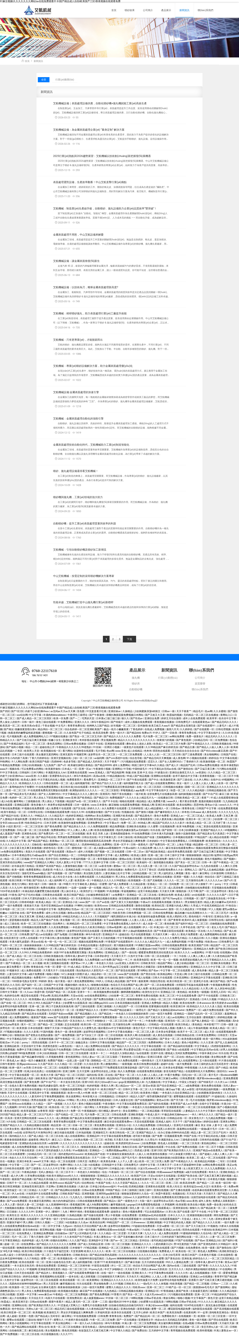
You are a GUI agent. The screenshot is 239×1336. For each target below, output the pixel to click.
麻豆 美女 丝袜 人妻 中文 (209, 1125)
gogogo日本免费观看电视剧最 (144, 1204)
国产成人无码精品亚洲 (91, 1244)
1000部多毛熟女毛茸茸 (25, 981)
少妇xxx (127, 1197)
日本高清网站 (182, 977)
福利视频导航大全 (133, 783)
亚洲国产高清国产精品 (49, 866)
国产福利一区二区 (32, 985)
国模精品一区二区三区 (104, 1060)
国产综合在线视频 (145, 1172)
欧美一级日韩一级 (226, 1183)
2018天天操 (25, 1107)
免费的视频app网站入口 (119, 1150)
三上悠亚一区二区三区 (14, 790)
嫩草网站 (19, 801)
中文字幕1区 (199, 1179)
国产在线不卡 (92, 1089)
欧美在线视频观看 (104, 830)
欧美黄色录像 (108, 1161)
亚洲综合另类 (222, 916)
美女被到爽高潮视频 (169, 1323)
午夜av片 (145, 902)
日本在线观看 (35, 1028)
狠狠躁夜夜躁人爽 (91, 1147)
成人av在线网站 (176, 1017)
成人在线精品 (135, 751)
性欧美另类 (119, 913)
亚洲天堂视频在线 (61, 758)
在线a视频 (188, 1323)
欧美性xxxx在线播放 (20, 1103)
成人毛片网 (42, 1240)
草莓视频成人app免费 (132, 790)
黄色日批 (48, 819)
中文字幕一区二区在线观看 (175, 970)
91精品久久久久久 (228, 999)
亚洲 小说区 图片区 (11, 826)
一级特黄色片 (147, 1060)
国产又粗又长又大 (156, 1017)
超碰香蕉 (34, 1139)
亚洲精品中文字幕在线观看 (206, 977)
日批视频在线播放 (147, 1251)
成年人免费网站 (122, 765)
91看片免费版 (196, 941)
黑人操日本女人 (70, 891)
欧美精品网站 (165, 974)
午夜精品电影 (29, 1172)
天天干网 (193, 891)
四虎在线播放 (115, 869)
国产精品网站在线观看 (68, 1190)
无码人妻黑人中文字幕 (69, 862)
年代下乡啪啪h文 (96, 1021)
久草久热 (171, 1211)
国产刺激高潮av (193, 1121)
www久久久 (226, 804)
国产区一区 (203, 927)
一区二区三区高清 (190, 1143)
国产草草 (132, 981)
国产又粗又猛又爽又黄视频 (32, 740)
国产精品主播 (187, 747)
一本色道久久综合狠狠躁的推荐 (131, 1013)
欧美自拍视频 (231, 1006)
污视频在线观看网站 (71, 1089)
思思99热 (199, 804)
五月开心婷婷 (141, 1312)
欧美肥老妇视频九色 (191, 959)
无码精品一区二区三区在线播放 (201, 715)
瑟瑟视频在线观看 (19, 920)
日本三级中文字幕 (175, 855)
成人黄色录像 (199, 970)
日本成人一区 (70, 769)
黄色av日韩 (163, 1100)
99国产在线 (190, 1136)
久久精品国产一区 (124, 1006)
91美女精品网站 (62, 1323)
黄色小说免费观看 (10, 927)
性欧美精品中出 (34, 823)
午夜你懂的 (109, 1103)
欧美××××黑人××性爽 (79, 1093)
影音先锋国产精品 (174, 1071)
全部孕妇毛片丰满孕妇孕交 (38, 1132)
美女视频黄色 (53, 1330)
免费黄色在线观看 (160, 1247)
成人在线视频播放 (200, 1273)
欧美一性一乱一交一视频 (165, 959)
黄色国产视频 (79, 938)
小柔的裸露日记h (163, 1244)
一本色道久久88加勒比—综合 (91, 1172)
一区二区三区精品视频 (106, 948)
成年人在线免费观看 (194, 718)
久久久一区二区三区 (153, 1183)
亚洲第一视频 (181, 876)
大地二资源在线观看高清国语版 (214, 826)
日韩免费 (24, 934)
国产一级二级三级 (24, 837)
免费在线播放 (48, 887)
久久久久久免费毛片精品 (174, 938)
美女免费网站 (96, 952)
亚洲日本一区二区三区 (198, 819)
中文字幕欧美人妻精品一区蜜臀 (90, 884)
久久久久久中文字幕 (54, 1168)
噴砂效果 (130, 10)
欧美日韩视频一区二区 (27, 931)
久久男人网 (207, 988)
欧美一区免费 (61, 718)
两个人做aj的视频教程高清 (138, 931)
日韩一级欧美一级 (51, 884)
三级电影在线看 (189, 1139)
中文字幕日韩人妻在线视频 (55, 938)
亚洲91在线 (157, 1053)
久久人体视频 (161, 1283)
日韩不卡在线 (96, 743)
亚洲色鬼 (187, 1258)
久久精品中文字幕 (16, 841)
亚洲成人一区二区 (157, 884)
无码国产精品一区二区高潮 (61, 992)
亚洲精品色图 (73, 869)
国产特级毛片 (206, 1082)
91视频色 (212, 1226)
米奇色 (185, 812)
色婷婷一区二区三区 (20, 797)
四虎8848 (56, 761)
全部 (43, 79)
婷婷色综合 (50, 848)
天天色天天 (133, 1276)
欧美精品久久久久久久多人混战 (205, 1006)
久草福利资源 (103, 1312)
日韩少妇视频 (8, 1294)
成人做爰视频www (94, 1298)
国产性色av (136, 718)
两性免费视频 (221, 1215)
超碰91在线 (167, 1064)
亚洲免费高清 (74, 1298)
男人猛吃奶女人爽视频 (171, 873)
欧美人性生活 (175, 1186)
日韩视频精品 (107, 1096)
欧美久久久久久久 (94, 1251)
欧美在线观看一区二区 (32, 1262)
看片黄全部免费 (189, 801)
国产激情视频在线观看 (151, 1147)
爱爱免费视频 (230, 1273)
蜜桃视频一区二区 (52, 732)
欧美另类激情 (98, 1078)
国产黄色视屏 (184, 740)
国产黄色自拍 (173, 1258)
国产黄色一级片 (50, 1219)
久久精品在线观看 (39, 1183)
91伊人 (157, 732)
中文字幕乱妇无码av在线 (163, 769)
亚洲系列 (105, 794)
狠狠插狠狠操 (135, 999)
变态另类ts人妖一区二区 (215, 1327)
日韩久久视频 (42, 1222)
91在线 (86, 869)
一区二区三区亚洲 (33, 826)
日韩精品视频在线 (216, 790)
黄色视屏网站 (73, 1057)
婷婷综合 (214, 758)
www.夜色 (191, 1201)
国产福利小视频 (15, 747)
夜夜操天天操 (32, 905)
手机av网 (45, 995)
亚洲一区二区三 (156, 1287)
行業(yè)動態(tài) (64, 79)
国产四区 (5, 711)
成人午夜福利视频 (198, 1028)
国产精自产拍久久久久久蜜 (107, 783)
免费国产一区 (194, 1010)
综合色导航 (136, 758)
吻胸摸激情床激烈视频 (29, 1247)
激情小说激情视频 (186, 833)
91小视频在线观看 (197, 758)
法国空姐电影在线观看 (203, 1197)
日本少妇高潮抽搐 (47, 1053)
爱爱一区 (61, 967)
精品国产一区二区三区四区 (96, 913)
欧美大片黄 (47, 1075)
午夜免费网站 (29, 948)
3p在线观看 (143, 1053)
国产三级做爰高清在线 (213, 898)
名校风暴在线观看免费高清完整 (210, 1190)
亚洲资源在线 (181, 1208)
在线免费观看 (130, 1215)
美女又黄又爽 (27, 916)
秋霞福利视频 (174, 715)
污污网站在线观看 (227, 769)
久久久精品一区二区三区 (222, 772)
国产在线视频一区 (57, 873)
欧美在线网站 (185, 804)
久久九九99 (16, 887)
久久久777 (66, 1334)
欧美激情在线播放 (157, 1154)
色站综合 (210, 876)
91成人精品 (74, 967)
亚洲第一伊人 (43, 1211)
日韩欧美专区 (148, 963)
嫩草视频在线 (118, 1204)
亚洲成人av (177, 815)
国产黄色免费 (32, 1082)
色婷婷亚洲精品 (75, 815)
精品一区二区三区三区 (75, 1269)
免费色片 (94, 1161)
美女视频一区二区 (70, 920)
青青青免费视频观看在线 (38, 876)
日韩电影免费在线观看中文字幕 (95, 855)
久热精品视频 (74, 1215)
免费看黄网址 (34, 869)
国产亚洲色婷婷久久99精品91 (215, 1244)
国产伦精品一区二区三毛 (70, 1114)
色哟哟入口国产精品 (98, 725)
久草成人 (195, 905)
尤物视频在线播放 (14, 1208)
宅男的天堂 (88, 718)
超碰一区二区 (12, 1244)
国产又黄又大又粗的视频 (125, 902)
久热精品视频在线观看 (37, 1125)
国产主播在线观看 (180, 1190)
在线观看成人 (164, 1208)
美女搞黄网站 (73, 1096)
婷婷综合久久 (200, 1258)
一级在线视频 (123, 1273)
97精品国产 (201, 837)
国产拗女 (9, 729)
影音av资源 (149, 1085)
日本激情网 (217, 873)
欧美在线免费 (188, 1003)
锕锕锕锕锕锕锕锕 (127, 1258)
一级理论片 (140, 1010)
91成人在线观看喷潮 (154, 1049)
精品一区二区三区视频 (17, 859)
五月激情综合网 (195, 880)
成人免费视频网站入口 (36, 736)
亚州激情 (143, 725)
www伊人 (172, 801)
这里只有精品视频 (148, 891)
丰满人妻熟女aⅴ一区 (105, 1237)
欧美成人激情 (29, 779)
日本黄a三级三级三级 (108, 718)
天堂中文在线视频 (17, 1093)
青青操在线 (37, 967)
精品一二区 (32, 747)
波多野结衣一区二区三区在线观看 (40, 1280)
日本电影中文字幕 (46, 909)
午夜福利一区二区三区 (121, 1172)
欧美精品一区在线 (196, 931)
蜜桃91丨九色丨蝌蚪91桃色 (67, 1211)
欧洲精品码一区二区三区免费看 (84, 923)
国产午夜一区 (183, 1179)
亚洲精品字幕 (34, 1208)
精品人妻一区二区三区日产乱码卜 (36, 1114)
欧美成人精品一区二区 (199, 823)
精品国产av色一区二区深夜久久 (84, 801)
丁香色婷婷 (136, 729)
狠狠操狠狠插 (194, 855)
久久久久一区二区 (174, 880)
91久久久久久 (205, 1301)
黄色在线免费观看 (46, 1265)
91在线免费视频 (141, 833)
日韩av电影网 (114, 927)
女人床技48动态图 (225, 988)
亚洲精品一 (180, 1013)
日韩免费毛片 (183, 722)
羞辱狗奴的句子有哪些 (22, 787)
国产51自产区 (210, 794)
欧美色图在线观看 (192, 1039)
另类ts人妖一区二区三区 (40, 1309)
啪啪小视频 (53, 974)
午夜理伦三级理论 (78, 715)
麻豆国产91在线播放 (91, 1291)
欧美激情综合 (214, 841)
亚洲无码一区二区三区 (178, 1021)
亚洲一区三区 (202, 1294)
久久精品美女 (187, 909)
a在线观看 (184, 1049)
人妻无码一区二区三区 (154, 887)
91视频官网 (80, 754)
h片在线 (11, 1121)
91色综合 (231, 905)
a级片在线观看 (12, 898)
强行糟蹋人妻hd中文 (110, 1111)
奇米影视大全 (90, 1096)
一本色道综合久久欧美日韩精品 (88, 927)
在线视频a (226, 952)
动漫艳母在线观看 (84, 751)
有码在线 (131, 1168)
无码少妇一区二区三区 (194, 1075)
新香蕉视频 (143, 1309)
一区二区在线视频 (75, 833)
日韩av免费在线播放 (75, 743)
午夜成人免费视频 (80, 1129)
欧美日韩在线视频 (32, 1251)
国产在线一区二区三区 (14, 1003)
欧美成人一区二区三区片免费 (169, 743)
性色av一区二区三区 (83, 909)
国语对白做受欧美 (70, 1179)
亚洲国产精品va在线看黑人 (208, 1150)
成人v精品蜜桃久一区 (157, 808)
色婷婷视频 (93, 1085)
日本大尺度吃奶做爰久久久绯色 (40, 898)
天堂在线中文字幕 (31, 1046)
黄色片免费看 (162, 815)
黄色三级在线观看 (46, 722)
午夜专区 (208, 916)
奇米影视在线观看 (89, 740)
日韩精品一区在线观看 (161, 1024)
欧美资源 (22, 1028)
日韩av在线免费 (39, 1301)
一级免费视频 (228, 1089)
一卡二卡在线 (179, 956)
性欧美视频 (176, 1283)
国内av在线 (173, 1265)
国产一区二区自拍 (174, 1057)
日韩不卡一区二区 (17, 1183)
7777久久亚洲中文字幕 (96, 862)
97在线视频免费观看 (85, 1316)
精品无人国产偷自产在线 (45, 920)
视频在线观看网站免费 (91, 941)
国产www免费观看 (17, 1201)
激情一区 (174, 909)
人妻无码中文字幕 (17, 974)
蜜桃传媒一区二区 (82, 848)
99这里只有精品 (21, 1100)
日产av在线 (103, 902)
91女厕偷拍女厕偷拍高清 (121, 1154)
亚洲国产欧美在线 (187, 1175)
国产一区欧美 (170, 732)
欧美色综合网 (98, 1222)
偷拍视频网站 (51, 844)
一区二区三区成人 (195, 815)
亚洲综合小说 (70, 902)
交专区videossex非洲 (12, 823)
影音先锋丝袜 (31, 1229)
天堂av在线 (77, 995)
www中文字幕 (41, 1161)
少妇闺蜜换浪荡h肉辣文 (147, 711)
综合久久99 (77, 812)
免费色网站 (64, 909)
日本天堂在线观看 (24, 1273)
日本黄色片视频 (217, 1179)
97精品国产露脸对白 (181, 948)
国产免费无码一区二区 (51, 833)
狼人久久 (159, 848)
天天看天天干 (119, 956)
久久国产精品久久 (70, 844)
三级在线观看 (189, 1265)
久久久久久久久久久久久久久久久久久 (81, 1143)
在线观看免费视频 (130, 804)
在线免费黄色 (193, 1247)
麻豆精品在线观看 (121, 988)
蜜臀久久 (59, 1319)
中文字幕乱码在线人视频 (52, 779)
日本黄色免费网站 (206, 1035)
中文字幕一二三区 (19, 1165)
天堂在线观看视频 (144, 1121)
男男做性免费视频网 (69, 837)
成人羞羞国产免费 (10, 833)
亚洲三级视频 (104, 1006)
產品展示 (166, 10)
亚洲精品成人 (113, 952)
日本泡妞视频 (84, 1132)
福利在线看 (176, 1305)
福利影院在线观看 (202, 1309)
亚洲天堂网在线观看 (25, 1118)
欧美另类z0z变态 (31, 725)
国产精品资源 (73, 988)
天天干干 (178, 1121)
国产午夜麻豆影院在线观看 (169, 931)
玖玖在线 (155, 830)
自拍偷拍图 (145, 1035)
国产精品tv (110, 1201)
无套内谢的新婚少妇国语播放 (169, 1157)
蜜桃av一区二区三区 (125, 866)
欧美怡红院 (158, 905)
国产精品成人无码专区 (90, 761)
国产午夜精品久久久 (198, 743)
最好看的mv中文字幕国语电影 (115, 1028)
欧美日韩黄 (15, 880)
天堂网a (50, 1186)
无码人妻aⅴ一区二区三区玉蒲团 (100, 1057)
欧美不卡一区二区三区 (190, 1031)
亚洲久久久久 (82, 722)
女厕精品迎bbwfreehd (172, 1010)
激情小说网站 (126, 977)
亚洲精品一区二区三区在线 (142, 895)
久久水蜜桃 (220, 711)
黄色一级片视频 (198, 1319)
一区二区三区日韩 (171, 754)
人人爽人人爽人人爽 (199, 956)
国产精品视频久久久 (86, 1013)
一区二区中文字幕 (51, 1226)
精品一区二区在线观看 (63, 1161)
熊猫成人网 (148, 804)
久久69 (226, 732)
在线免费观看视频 (228, 808)
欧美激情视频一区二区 (213, 761)
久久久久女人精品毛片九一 (141, 797)
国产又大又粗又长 (196, 1226)
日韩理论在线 (35, 812)
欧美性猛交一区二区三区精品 (20, 1190)
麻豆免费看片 (14, 967)
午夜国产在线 (103, 1183)
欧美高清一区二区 (10, 725)
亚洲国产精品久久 (146, 1132)
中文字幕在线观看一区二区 (24, 1075)
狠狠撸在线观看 (119, 1208)
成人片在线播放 (18, 1298)
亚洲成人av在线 (172, 1229)
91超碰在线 (218, 1096)
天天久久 (96, 967)
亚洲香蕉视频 (207, 776)
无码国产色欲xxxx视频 (61, 1013)
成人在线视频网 (132, 927)
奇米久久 (214, 1172)
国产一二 (75, 718)
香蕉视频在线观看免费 (97, 1211)
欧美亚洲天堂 (21, 1301)
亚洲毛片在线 (201, 981)
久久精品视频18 (105, 876)
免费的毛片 (131, 869)
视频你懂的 (71, 985)
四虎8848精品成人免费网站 (97, 844)
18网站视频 (136, 1298)
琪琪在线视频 (40, 1042)
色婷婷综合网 (12, 995)
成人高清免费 (176, 887)
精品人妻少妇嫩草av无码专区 (220, 902)
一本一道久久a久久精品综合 (88, 1323)
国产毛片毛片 (130, 1157)
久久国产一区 (46, 1190)
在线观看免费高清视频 (149, 1071)
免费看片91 (40, 977)
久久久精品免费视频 (144, 1125)
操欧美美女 (41, 1078)
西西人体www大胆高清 (154, 1269)
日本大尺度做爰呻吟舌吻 (188, 1165)
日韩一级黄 (227, 1024)
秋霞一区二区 (178, 790)
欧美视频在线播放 (68, 1291)
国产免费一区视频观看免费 (167, 1136)
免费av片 (147, 732)
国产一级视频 (55, 1103)
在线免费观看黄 (112, 1147)
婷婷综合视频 (31, 1276)
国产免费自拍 (140, 1330)
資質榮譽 (200, 683)
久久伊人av (221, 1082)
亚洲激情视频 (46, 1039)
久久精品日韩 (196, 938)
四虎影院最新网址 (221, 1046)
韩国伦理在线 (158, 981)
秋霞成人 (6, 1301)
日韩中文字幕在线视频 (102, 1042)
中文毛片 (61, 725)
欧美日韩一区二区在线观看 (96, 1024)
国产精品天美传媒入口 (46, 1179)
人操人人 (141, 1154)
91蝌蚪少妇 (6, 1035)
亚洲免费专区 (95, 823)
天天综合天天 (36, 1298)
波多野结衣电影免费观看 (14, 1006)
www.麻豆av (45, 1294)
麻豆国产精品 (218, 981)
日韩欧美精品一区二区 (187, 797)
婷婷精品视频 (225, 1017)
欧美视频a (34, 999)
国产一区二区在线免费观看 (159, 985)
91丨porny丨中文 (219, 884)
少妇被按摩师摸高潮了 (98, 895)
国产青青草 (174, 920)
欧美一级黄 (18, 869)
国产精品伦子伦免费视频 (57, 1049)
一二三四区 (58, 1222)
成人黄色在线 (209, 812)
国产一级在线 (129, 952)
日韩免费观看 (188, 1078)
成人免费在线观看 (31, 970)
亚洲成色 (195, 999)
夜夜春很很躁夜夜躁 (15, 1139)
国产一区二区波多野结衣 (213, 891)
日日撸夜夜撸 (76, 934)
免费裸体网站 (59, 830)
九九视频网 (10, 1107)
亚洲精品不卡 (110, 934)
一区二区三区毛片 (219, 913)
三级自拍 (31, 1319)
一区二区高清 (46, 1157)
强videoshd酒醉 (228, 1075)
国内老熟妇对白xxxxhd (71, 1154)
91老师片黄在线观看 (77, 1319)
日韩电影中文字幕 (112, 1165)
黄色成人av (13, 1060)
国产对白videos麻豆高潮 (215, 751)
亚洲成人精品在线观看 (49, 916)
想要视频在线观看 (159, 1006)
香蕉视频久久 (60, 1273)
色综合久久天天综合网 (109, 1049)
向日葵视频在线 (50, 1334)
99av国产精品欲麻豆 (120, 1010)
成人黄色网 (179, 758)
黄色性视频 (145, 1157)
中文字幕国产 (199, 1298)
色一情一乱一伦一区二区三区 (61, 941)
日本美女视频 (202, 1057)
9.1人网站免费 (20, 761)
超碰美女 (116, 1211)
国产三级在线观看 (85, 1006)
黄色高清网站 (55, 743)
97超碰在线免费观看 (144, 1226)
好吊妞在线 (111, 977)
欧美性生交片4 (150, 992)
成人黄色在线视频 (163, 1035)
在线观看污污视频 (69, 1067)
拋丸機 (136, 677)
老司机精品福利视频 (207, 1089)
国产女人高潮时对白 (171, 761)
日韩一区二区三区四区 (123, 862)
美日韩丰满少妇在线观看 (74, 787)
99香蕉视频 (139, 909)
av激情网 (53, 1143)
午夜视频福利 (89, 1111)
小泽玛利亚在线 (24, 1255)
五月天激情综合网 (166, 1060)
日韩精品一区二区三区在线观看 (34, 1121)
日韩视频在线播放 (173, 787)
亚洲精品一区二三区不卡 (112, 779)
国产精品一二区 (206, 1183)
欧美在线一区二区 (59, 1107)
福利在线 (92, 1075)
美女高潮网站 (104, 815)
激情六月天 (172, 729)
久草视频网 (168, 1204)
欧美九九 (84, 985)
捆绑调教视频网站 (131, 992)
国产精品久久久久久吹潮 (207, 1222)
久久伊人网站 (201, 779)
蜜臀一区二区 (49, 1258)
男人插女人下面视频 (53, 801)
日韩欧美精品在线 (184, 1035)
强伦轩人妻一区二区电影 (31, 1204)
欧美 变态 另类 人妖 (98, 833)
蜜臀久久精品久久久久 (119, 1287)
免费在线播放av (27, 1010)
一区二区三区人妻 (144, 1031)
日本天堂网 (50, 823)
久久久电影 (197, 876)
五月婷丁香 (219, 823)
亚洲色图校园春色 (120, 833)
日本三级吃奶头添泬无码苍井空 (211, 1064)
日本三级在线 (125, 837)
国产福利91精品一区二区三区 (192, 923)
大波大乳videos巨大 (149, 1168)
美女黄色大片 (196, 1118)
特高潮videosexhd (157, 909)
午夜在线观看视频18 (130, 1219)
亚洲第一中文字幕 (27, 1294)
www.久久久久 (47, 1118)
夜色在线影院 (12, 1111)
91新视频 (49, 959)
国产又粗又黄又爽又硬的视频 (215, 1175)
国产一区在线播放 (127, 1319)
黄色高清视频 (70, 1330)
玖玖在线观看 (84, 1283)
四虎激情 (62, 887)
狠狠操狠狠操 (88, 1175)
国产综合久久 (40, 880)
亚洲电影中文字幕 (99, 1240)
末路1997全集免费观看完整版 (70, 952)
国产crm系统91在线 (117, 758)
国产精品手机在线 (46, 837)
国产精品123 (101, 797)
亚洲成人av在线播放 (201, 1276)
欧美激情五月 (52, 1312)
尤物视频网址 (164, 837)
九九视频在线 (153, 1082)
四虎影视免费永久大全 (171, 869)
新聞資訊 (184, 10)
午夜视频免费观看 (220, 985)
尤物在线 (37, 844)
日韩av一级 (168, 711)
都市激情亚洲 (31, 887)
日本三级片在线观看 (23, 754)
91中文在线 (37, 859)
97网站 (71, 1100)
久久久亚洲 (207, 1042)
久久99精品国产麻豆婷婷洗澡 (162, 747)
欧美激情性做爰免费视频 (72, 823)
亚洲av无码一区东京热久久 (70, 1021)
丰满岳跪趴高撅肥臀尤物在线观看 (41, 891)
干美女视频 (48, 725)
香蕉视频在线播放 (164, 722)
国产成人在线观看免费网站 (160, 783)
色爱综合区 (106, 945)
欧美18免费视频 (186, 826)
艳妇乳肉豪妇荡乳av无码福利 (132, 830)
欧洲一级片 (15, 1067)
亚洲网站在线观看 (161, 776)
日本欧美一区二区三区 (79, 1168)
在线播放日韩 (166, 797)
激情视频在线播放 (164, 862)
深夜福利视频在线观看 (56, 1247)
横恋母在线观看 (30, 995)
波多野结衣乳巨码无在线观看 (83, 931)
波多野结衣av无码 (164, 1201)
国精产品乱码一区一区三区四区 (205, 1013)
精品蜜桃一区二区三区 (206, 844)
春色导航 (61, 959)
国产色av (154, 970)
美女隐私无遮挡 (92, 873)
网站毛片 (45, 1139)
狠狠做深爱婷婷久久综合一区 (138, 1193)
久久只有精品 (215, 931)
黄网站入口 (226, 715)
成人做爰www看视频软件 (108, 848)
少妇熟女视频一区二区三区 (88, 1139)
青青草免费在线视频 (147, 995)
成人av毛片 (69, 999)
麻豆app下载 (173, 1089)
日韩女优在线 (89, 837)
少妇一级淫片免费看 (161, 1013)
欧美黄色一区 (219, 1186)
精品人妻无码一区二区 (78, 1301)
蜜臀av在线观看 (16, 1319)
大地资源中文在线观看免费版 (42, 1193)
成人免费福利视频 (176, 941)
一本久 (193, 1114)
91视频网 (100, 891)
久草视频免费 (9, 1010)
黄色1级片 (34, 884)
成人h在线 (6, 801)
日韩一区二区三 (44, 1255)
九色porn (67, 1226)
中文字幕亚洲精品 (10, 1240)
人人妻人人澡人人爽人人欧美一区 (210, 783)
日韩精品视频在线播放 (105, 898)
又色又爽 (228, 815)
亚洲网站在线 (20, 1305)
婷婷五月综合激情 (171, 718)
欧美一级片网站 (212, 1039)
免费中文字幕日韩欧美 (29, 1049)
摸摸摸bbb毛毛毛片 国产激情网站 (212, 1287)
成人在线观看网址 (188, 1060)
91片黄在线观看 (228, 1060)
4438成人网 (144, 823)
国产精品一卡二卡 (122, 959)
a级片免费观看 (37, 974)
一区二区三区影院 (109, 790)
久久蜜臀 (153, 826)
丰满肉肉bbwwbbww (54, 715)
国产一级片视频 (120, 1107)
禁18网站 (142, 970)
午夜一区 (50, 967)
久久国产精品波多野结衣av (184, 866)
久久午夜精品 (157, 1089)
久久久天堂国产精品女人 (127, 1183)
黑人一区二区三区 (130, 887)
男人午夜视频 (113, 1215)
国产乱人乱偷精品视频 (212, 869)
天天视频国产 (102, 916)
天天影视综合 (83, 898)
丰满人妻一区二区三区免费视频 (139, 1323)
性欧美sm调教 (128, 948)
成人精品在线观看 (219, 837)
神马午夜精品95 (100, 722)
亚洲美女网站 (228, 1121)
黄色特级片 (195, 916)
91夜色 (13, 895)
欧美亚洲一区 (82, 880)
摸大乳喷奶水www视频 (225, 1003)
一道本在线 (72, 1276)
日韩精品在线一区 (177, 1118)
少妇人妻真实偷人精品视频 (169, 819)
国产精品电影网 (116, 772)
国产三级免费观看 (192, 754)
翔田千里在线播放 (122, 794)
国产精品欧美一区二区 (213, 1208)
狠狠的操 (181, 891)
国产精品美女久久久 (75, 826)
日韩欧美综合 (81, 1255)
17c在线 (146, 1229)
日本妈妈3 (153, 841)
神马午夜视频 (113, 1323)
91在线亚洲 (137, 1139)
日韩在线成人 (164, 1125)
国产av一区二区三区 (31, 959)
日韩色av (175, 808)
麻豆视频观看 (93, 1219)
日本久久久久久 (177, 1215)
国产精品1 (153, 1010)
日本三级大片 (152, 1237)
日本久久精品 (172, 1042)
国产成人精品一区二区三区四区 (34, 718)
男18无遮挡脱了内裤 (185, 1244)
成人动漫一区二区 (153, 923)
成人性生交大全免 (63, 876)
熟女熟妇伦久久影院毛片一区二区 (95, 970)
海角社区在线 (130, 1147)
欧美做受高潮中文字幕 (145, 1179)
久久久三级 (81, 1165)
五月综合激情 (99, 869)
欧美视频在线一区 (51, 751)
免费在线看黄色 (63, 1255)
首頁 (113, 10)
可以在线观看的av (154, 1211)
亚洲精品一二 (97, 1150)
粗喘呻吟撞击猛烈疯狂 (92, 1258)
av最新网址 (198, 952)
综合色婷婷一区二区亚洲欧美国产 (84, 729)
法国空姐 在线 (17, 913)
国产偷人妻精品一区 (203, 1021)
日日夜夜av (139, 1057)
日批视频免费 (167, 826)
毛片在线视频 (198, 1100)
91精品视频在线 (116, 776)
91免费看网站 (65, 722)
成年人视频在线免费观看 (139, 722)
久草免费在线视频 (35, 1175)
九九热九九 (76, 1197)
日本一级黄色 (82, 804)
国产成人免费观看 (119, 884)
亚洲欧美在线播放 (136, 826)
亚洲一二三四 (100, 1301)
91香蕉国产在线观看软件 (119, 941)
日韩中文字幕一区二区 (135, 1089)
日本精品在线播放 (88, 945)
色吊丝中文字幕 (228, 718)
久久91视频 (116, 1283)
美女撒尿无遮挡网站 (47, 754)
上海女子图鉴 (184, 844)
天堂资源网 (77, 1251)
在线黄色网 (190, 1312)
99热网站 (5, 761)
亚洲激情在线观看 (115, 743)
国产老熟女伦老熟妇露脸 (40, 1035)
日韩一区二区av (135, 851)
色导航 (108, 1139)
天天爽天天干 (165, 1165)
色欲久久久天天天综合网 (23, 1157)
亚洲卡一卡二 (85, 992)
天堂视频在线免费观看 (224, 887)
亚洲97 (104, 1010)
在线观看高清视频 (162, 902)
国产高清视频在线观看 (226, 1309)
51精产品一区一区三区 (179, 1287)
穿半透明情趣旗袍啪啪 (96, 1208)
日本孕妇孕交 (102, 956)
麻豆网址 (204, 873)
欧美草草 (212, 718)
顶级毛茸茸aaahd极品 (34, 873)
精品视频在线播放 (22, 977)
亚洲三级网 (69, 1071)
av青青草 (43, 1111)
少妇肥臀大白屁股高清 (75, 1003)
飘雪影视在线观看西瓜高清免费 (94, 841)
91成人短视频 (143, 977)
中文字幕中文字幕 (171, 1168)
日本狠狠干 (76, 1247)
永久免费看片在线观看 (114, 808)
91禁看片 (116, 1294)
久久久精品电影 (196, 790)
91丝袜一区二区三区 (117, 1298)
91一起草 (203, 1312)
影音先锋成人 (90, 1327)
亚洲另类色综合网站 (11, 862)
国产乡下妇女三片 (87, 1035)
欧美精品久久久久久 (30, 783)
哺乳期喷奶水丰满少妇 (124, 916)
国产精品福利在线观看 (181, 1046)
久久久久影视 (31, 1031)
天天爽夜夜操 (12, 948)
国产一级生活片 (54, 1237)
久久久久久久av (214, 880)
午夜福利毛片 (181, 999)
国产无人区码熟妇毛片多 (83, 1233)
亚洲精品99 (93, 1136)
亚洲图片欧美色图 (123, 815)
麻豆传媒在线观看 (64, 1132)
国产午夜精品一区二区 (18, 963)
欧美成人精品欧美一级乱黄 (70, 819)
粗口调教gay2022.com (101, 1003)
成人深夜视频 (88, 1276)
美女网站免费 (219, 1057)
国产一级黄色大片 (128, 1201)
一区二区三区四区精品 (222, 1258)
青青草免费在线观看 (65, 1121)
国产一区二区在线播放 (121, 1129)
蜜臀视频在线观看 (184, 1096)
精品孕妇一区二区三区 (50, 729)
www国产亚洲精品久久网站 (39, 862)
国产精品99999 (103, 765)
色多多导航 (70, 761)
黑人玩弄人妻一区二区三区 (153, 866)
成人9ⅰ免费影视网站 (98, 1204)
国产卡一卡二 (137, 1021)
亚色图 (81, 711)
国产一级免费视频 (65, 1035)
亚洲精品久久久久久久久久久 (223, 787)
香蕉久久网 (107, 1085)
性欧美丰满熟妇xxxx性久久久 (62, 1175)
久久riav (231, 823)
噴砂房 (136, 683)
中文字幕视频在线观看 (130, 938)
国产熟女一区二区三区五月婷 (86, 736)
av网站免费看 (177, 736)
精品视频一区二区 (189, 1327)
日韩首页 (223, 1035)
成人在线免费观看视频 (24, 1147)
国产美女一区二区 (170, 1039)
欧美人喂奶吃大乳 (177, 916)
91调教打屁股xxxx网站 (148, 945)
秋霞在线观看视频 (227, 1111)
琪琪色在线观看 (162, 751)
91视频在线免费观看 (33, 808)
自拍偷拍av (61, 1233)
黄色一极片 (191, 873)
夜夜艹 (205, 797)
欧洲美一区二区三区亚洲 (212, 1316)
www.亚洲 (70, 797)
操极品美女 (82, 1042)
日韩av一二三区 (220, 1283)
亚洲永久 (178, 902)
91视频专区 (13, 970)
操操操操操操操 (33, 945)
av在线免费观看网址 (96, 995)
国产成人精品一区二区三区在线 (24, 956)
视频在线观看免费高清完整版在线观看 (217, 848)
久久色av (109, 1179)
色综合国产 (145, 1258)
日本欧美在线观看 (14, 1168)
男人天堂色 (47, 931)
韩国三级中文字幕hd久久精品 (148, 765)
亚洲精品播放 (89, 1039)
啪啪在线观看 (127, 801)
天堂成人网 (180, 974)
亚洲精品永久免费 (204, 948)
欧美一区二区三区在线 (105, 1093)
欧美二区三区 (167, 995)
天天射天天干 (133, 1269)
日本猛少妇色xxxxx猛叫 (103, 1186)
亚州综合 (144, 1240)
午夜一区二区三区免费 (103, 1319)
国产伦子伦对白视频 (29, 895)
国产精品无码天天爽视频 (158, 758)
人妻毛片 (222, 725)
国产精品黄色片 (144, 815)
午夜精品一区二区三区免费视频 (70, 1294)
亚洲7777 (99, 1262)
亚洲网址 (117, 769)
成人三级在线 (12, 923)
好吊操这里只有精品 (23, 866)
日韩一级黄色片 (140, 844)
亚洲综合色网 (166, 895)
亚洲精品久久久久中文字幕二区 (208, 967)
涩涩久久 (153, 761)
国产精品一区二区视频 (50, 1024)
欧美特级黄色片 (115, 1262)
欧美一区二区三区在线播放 (36, 923)
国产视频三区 (40, 1107)
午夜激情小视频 (102, 769)
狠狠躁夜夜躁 (59, 1093)
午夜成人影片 (153, 1114)
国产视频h (230, 859)
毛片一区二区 (19, 1237)
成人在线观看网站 (75, 1136)
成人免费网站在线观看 (98, 1046)
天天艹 (95, 1157)
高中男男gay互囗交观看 (115, 967)
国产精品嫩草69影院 (33, 1057)
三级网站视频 (223, 1021)
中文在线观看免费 (186, 995)
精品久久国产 (138, 1096)
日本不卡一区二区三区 (62, 1042)
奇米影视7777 (212, 1024)
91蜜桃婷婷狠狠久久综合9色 (196, 1233)
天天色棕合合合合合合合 (186, 751)
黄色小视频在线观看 (90, 1103)
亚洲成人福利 (163, 1121)
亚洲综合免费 (152, 718)
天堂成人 (187, 1219)
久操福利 (232, 1096)
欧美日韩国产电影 (40, 761)
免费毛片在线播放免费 (95, 1305)
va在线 (18, 1132)
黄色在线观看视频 (92, 920)
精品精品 (141, 801)
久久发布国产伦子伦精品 (78, 732)
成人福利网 (55, 880)
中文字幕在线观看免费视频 (116, 1136)
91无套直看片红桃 (96, 711)
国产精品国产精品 (38, 841)
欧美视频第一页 (137, 880)
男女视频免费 (109, 740)
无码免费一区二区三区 (182, 884)
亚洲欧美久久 (140, 1273)
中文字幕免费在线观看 (90, 1121)
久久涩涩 (120, 999)
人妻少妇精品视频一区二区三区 (192, 963)
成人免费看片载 (157, 801)
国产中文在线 (112, 812)
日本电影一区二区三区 (13, 909)
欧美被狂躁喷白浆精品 (81, 765)
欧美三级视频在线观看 (57, 963)
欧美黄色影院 (142, 959)
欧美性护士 (87, 891)
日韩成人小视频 (52, 1208)
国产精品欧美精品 (156, 851)
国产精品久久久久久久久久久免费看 (57, 1244)
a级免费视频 (193, 1085)
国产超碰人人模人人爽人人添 (216, 1154)
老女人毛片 (217, 927)
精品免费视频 (117, 826)
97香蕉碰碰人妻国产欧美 (175, 1291)
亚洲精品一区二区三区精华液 (74, 1265)
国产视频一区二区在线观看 (110, 851)
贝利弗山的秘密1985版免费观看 (18, 1053)
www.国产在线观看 (129, 974)
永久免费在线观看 (84, 876)
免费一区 (75, 1111)
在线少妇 (43, 1147)
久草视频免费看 (55, 1057)
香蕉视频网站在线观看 (52, 1276)
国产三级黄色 (34, 1168)
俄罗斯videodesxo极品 (209, 1078)
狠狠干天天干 (45, 1319)
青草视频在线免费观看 (183, 1330)
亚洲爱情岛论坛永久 (61, 776)
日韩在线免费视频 (163, 913)
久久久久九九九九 (229, 812)
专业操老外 (62, 1129)
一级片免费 (228, 1222)
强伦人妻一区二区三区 (142, 1208)
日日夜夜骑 (141, 1006)
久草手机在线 (188, 927)
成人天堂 (209, 1031)
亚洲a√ (86, 967)
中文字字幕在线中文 (209, 732)
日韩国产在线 (229, 754)
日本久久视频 (209, 999)
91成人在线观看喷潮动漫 (224, 797)
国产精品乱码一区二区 (148, 1316)
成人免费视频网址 (19, 1017)
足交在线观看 (72, 1024)
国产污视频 (177, 1247)
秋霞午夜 (39, 992)
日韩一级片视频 (87, 1229)
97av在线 (12, 988)
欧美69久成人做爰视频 (195, 920)
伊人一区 (148, 927)
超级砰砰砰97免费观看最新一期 (105, 1017)
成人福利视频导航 (80, 783)
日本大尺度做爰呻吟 (110, 1039)
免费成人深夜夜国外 (224, 1201)
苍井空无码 (52, 859)
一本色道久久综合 (104, 963)
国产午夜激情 (97, 715)
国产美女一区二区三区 (188, 862)
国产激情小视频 (145, 812)
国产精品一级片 (224, 1114)
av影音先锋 (105, 866)
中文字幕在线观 (229, 758)
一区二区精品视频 (150, 1111)
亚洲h (26, 967)
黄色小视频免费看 (133, 1211)
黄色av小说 (211, 804)
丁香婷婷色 (125, 1057)
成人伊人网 (17, 1175)
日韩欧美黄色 (99, 1129)
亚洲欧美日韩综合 (11, 1276)
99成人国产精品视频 (138, 776)
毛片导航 (100, 751)
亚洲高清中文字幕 (39, 1093)
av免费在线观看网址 (12, 851)
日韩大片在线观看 (162, 977)
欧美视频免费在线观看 (107, 992)
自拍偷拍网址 (181, 967)
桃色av (189, 1057)
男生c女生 (44, 1327)
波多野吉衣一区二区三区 (102, 754)
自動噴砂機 (135, 689)
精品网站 (146, 1276)
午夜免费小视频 (155, 1021)
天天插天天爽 (160, 934)
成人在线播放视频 (52, 999)
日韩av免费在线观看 (206, 1323)
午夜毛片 (76, 1107)
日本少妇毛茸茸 (172, 1255)
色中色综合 (18, 1309)
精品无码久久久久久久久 (219, 736)
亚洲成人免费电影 (152, 1003)
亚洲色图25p (151, 938)
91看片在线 (212, 952)
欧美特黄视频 (205, 1330)
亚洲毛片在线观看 (184, 1125)
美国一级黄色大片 (59, 1111)
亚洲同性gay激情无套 (108, 1193)
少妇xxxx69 (6, 1078)
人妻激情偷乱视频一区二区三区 (80, 866)
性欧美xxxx (211, 941)
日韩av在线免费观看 (93, 1190)
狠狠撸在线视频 (100, 985)
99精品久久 (41, 815)
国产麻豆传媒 (133, 1262)
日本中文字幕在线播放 (120, 1031)
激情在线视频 (143, 905)
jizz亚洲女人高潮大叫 (128, 963)
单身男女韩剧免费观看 (60, 804)
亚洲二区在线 (106, 1075)
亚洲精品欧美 (12, 1046)
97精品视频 (91, 1247)
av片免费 (106, 959)
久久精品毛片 (57, 815)
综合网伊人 (59, 923)
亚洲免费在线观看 (111, 931)
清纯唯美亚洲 (92, 1197)
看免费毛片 (90, 779)
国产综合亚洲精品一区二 (63, 855)
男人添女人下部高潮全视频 (49, 797)
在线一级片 (107, 1273)
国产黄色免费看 (54, 826)
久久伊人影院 (207, 1067)
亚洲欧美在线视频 (193, 859)
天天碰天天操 (227, 1323)
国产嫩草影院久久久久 (168, 812)
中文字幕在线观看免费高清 (132, 1103)
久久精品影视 (138, 884)
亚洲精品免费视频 (44, 1233)
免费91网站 (66, 1165)
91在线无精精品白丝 (213, 905)
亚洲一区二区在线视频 (111, 1035)
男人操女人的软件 (10, 722)
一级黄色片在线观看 (132, 747)
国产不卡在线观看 (208, 995)
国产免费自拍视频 (104, 999)
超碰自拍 (124, 934)
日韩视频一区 (191, 898)
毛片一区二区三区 (35, 743)
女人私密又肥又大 (193, 1168)
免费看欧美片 (169, 1316)
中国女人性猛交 (188, 1082)
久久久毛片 (70, 1103)
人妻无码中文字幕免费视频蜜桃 (47, 1096)
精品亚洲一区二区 (61, 1125)
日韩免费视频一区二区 (139, 913)
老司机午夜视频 (142, 1136)
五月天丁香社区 (148, 869)
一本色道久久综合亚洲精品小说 (177, 1093)
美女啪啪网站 (212, 754)
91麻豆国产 (82, 1078)
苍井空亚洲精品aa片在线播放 (57, 905)
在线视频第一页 (188, 1316)
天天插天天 (209, 1193)
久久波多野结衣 (141, 1197)
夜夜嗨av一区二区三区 (62, 841)
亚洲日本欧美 (24, 1161)
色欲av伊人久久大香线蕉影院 (136, 819)
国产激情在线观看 (119, 1118)
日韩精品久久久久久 (57, 1197)
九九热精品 (110, 1291)
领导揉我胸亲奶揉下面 (159, 1096)
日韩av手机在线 (153, 1298)
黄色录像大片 (39, 804)
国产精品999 (101, 1168)
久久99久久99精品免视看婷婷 (36, 952)
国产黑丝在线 (148, 974)
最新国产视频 (39, 1017)
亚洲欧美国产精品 (92, 1179)
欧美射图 (181, 1204)
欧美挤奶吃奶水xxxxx (128, 1143)
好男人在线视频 (229, 1049)
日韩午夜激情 (8, 1064)
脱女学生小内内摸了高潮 (14, 758)
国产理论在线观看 (218, 1319)
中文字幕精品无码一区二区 (22, 1039)
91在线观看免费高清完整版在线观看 (48, 790)
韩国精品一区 (67, 898)
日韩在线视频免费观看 (175, 945)
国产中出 (154, 779)
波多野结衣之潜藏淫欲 (143, 967)
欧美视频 (38, 1312)
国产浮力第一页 (180, 1100)
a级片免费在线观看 (213, 1010)
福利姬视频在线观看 (190, 794)
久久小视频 (212, 938)
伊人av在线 (18, 1193)
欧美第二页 (193, 1157)
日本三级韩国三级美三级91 (137, 1190)
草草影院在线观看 (171, 1111)
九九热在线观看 (210, 866)
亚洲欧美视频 (136, 1114)
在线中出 (216, 779)
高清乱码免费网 (60, 995)
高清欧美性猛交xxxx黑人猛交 (102, 819)
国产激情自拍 (186, 769)
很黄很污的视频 (166, 740)
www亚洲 (31, 776)
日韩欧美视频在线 (222, 743)
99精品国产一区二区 (118, 1222)
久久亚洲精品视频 (55, 1215)
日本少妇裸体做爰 (189, 830)
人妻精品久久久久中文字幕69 (199, 1111)
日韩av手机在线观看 (84, 1049)
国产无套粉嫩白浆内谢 (131, 1237)
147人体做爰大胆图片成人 (75, 974)
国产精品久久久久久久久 (14, 999)
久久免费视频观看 (98, 826)
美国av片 (71, 851)
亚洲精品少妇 (214, 1240)
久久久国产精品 (78, 1240)
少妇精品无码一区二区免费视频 (210, 740)
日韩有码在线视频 (209, 1139)
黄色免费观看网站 (84, 981)
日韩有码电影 (27, 902)
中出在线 (170, 1147)
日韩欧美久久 (132, 1283)
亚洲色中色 (35, 819)
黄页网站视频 (47, 1229)
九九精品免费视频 (216, 1118)
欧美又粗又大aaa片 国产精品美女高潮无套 (172, 725)
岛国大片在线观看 (55, 1298)
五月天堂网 (83, 1071)
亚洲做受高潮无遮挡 (33, 1186)
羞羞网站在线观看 (187, 1129)
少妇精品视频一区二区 (144, 873)
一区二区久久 (201, 1237)
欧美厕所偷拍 (53, 769)
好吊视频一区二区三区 (123, 725)
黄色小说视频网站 (19, 1323)
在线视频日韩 (54, 1071)
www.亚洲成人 (97, 772)
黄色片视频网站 (214, 859)
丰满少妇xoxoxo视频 (157, 1305)
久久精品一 (39, 1103)
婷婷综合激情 (211, 1121)
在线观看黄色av (201, 722)
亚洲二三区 (64, 848)
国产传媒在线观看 (94, 1215)
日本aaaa (195, 812)
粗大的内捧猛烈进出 (64, 1201)
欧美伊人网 (131, 1035)
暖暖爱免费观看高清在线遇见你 (156, 952)
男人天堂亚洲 (51, 1283)
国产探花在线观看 (126, 970)
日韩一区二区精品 (110, 1157)
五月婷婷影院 (136, 808)
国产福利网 (24, 988)
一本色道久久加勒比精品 (121, 1053)
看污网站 (68, 751)
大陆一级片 (146, 1201)
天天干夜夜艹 (184, 711)
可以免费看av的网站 (32, 769)
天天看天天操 (121, 1139)
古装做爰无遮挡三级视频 (204, 1291)
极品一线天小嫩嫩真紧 (116, 729)
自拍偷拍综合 (151, 1219)
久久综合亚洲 (91, 1064)
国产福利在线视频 (159, 1103)
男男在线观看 (39, 1100)
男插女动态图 (110, 1219)
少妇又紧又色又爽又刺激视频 (25, 848)
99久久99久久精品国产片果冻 (44, 1003)
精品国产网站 (165, 963)
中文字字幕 (35, 715)
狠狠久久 (195, 1208)
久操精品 (127, 711)
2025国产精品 (7, 1114)
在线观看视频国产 (170, 1219)
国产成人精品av (57, 1100)
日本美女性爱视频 (166, 1031)
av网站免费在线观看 (214, 1165)
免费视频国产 (117, 797)
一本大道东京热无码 (69, 1082)
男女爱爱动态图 (132, 1049)
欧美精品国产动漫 (144, 837)
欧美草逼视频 (29, 1111)
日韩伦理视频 (223, 729)
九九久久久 (151, 1233)
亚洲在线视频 (161, 1190)
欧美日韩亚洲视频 (10, 1186)
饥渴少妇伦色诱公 (34, 1071)
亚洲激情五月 (101, 1132)
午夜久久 (59, 869)
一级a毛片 (146, 1283)
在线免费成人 (24, 1233)
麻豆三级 (224, 794)
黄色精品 (182, 992)
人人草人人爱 (8, 1204)
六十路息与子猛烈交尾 (56, 1251)
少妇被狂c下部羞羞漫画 (61, 977)
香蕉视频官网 (78, 1204)
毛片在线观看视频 (141, 934)
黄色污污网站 (19, 884)
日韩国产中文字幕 (206, 808)
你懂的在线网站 (59, 1240)
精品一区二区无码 (129, 1093)
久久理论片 (151, 1139)
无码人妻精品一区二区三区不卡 (56, 1172)
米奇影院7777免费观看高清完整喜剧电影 (112, 787)
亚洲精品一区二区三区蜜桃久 (115, 1247)
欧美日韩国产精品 (74, 895)
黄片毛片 (213, 1075)
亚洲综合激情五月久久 (182, 772)
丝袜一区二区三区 (83, 1125)
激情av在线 (73, 913)
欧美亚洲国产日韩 (199, 945)
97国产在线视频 (184, 1240)
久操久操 (83, 1186)
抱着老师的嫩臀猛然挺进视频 (24, 732)
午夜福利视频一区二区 (83, 859)
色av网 (208, 711)
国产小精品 (222, 1067)
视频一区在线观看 (66, 1229)
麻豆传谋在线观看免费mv (180, 848)
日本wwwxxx (204, 1003)
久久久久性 (182, 1273)
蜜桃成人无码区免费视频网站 (181, 1053)
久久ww (28, 992)
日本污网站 (37, 772)
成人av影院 (188, 1089)
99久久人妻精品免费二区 (180, 1262)
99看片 (67, 884)
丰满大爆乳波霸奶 (19, 941)
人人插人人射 (156, 1075)
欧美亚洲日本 (178, 1006)
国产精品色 (105, 1013)
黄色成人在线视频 (168, 1143)
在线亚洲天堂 (11, 938)
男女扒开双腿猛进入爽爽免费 (129, 841)
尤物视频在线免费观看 (197, 887)
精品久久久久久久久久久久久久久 (137, 740)
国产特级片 (117, 722)
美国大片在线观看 (35, 851)
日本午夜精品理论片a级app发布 (30, 855)
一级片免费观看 (183, 1064)
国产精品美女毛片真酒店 (23, 794)
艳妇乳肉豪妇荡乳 (49, 1085)
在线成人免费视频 (155, 729)
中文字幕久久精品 (120, 1330)
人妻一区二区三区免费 (222, 1237)
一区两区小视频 (111, 747)
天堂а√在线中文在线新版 (162, 1175)
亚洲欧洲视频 (154, 1222)
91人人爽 (87, 963)
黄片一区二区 (29, 1024)
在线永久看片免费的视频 (23, 1085)
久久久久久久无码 (134, 1017)
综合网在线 (88, 1183)
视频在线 (14, 769)
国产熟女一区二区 (125, 1075)
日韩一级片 (28, 722)
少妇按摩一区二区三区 (225, 819)
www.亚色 (120, 751)
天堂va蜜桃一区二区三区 (171, 1226)
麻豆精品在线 (36, 1330)
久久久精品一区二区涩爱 (69, 1064)
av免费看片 (118, 895)
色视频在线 (179, 1193)
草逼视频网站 (129, 891)
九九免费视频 (92, 959)
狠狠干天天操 (52, 1028)
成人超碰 (12, 1316)
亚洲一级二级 (155, 855)
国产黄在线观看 (56, 851)
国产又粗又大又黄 (155, 715)
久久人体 (156, 1067)
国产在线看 (183, 1211)
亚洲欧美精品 (228, 1172)
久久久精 (141, 1075)
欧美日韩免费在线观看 (146, 1064)
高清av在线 (99, 776)
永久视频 (37, 963)
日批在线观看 (67, 970)
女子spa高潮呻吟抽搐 (116, 920)
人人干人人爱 (125, 1161)
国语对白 (222, 1071)
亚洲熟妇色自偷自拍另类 (33, 1143)
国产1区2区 (17, 711)
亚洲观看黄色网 (175, 1107)
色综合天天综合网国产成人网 (126, 985)
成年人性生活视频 (56, 913)
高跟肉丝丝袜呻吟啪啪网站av (25, 1283)
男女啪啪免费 (101, 1283)
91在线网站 (226, 1269)
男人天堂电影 (84, 999)
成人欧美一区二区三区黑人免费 (152, 1161)
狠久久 (125, 718)
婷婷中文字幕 (148, 1165)
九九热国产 (50, 765)
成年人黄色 (205, 1201)
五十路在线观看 (208, 1060)
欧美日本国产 (190, 1255)
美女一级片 (183, 783)
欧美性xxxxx (57, 1183)
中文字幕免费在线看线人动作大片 (123, 923)
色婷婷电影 (28, 1240)
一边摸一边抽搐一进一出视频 (85, 887)
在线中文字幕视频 (209, 1103)
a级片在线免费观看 (196, 1172)
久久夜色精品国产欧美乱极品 (102, 1309)
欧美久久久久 (183, 952)
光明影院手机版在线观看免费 (192, 985)
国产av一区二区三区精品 (124, 1240)
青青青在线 (188, 808)
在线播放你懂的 (95, 812)
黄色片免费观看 (189, 934)
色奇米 (148, 751)
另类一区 (216, 1273)
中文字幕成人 (202, 1046)
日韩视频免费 (197, 841)
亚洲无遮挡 (66, 754)
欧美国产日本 (139, 1175)
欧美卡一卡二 (98, 1053)
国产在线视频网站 (145, 1100)
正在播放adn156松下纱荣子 (152, 948)
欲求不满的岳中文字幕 (185, 776)
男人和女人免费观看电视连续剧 (133, 876)
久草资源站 (103, 1107)
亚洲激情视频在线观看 (200, 1215)
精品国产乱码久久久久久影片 (168, 823)
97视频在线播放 (59, 736)
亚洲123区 (87, 1082)
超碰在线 (109, 1143)
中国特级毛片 (140, 769)
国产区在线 (79, 808)
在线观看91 (33, 1219)
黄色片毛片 (139, 1028)
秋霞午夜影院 (163, 1193)
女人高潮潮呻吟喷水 (57, 1204)
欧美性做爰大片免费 (146, 1280)
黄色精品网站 (209, 1143)
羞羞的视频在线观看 (210, 801)
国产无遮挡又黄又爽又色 (96, 988)
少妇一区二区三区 (83, 758)
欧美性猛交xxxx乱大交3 (197, 1186)
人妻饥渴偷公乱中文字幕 (117, 873)
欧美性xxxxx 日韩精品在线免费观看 (114, 905)
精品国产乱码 (188, 765)
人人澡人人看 (159, 1276)
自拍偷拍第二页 (18, 1330)
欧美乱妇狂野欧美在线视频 (165, 988)
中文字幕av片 (112, 823)
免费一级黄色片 (195, 736)
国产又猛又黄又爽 (205, 769)
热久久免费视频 (127, 1071)
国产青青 (203, 1265)
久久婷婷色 (186, 729)
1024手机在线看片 (10, 891)
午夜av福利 (129, 848)
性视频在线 (128, 812)
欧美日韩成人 (183, 1024)
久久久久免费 (166, 1179)
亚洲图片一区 (45, 948)
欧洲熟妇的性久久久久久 (84, 790)
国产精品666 (134, 732)
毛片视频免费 (14, 736)
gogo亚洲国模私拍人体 (132, 1082)
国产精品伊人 (44, 1273)
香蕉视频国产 (78, 1017)
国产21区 (144, 1067)
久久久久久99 (26, 1211)
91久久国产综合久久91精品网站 (141, 1039)
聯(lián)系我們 (205, 10)
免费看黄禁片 (74, 779)
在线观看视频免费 (226, 1031)
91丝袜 (97, 747)
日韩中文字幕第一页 (11, 992)
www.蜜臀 (158, 1258)
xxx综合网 (22, 715)
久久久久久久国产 (217, 895)
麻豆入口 (57, 1139)
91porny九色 (96, 1269)
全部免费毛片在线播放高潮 (162, 794)
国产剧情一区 (170, 830)
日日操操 (12, 1211)
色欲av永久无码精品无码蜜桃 (171, 1319)
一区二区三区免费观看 (130, 754)
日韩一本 (207, 862)
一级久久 (174, 934)
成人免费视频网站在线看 (214, 934)
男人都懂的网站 (109, 1064)
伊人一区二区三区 (121, 1265)
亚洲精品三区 (168, 992)
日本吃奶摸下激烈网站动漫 (176, 1237)
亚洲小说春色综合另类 (59, 1262)
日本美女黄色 (12, 1129)
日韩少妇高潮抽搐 (32, 765)
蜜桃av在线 (125, 859)
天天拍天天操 (194, 1193)
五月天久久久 (176, 1269)
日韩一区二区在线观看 (157, 956)
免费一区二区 (129, 823)
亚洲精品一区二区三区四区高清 (148, 1118)
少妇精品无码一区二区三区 (42, 1154)
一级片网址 (88, 1107)
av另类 (27, 1067)
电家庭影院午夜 (9, 1143)
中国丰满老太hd (208, 1053)
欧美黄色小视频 (149, 1093)
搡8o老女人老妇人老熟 (139, 743)
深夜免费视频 (165, 967)
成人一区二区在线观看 (213, 1157)
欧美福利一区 (144, 862)
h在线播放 (95, 1165)
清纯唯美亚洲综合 (219, 1312)
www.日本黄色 (99, 804)
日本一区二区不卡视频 (212, 1147)
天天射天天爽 (167, 891)
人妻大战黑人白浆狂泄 (163, 1129)
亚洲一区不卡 (121, 844)
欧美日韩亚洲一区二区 (180, 981)
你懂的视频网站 (26, 1021)
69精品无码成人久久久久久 (78, 916)
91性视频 (202, 909)
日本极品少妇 (117, 1168)
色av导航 (180, 1201)
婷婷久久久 (94, 808)
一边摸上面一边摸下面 (77, 1060)
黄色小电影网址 (191, 1042)
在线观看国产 (203, 1096)
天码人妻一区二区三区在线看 (33, 830)
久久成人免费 (141, 988)
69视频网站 (228, 779)
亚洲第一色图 (26, 1316)
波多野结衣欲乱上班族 (104, 1071)
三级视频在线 (33, 801)
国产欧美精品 (85, 797)
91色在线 (37, 988)
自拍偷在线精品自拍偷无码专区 (126, 1305)
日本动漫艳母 (226, 1255)
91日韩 (31, 909)
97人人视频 (214, 909)
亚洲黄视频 (88, 1193)
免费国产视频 (55, 1060)
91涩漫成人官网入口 (69, 1305)
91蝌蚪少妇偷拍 (84, 905)
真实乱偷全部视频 (216, 1305)
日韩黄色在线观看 (52, 895)
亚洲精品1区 (152, 1291)
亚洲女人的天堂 (169, 1327)
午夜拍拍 (206, 1229)
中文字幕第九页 (108, 837)
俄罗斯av (76, 963)
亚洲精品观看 (22, 804)
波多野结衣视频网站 (94, 1031)
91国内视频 (47, 1031)
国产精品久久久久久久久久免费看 (123, 736)
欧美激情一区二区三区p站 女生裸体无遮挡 (33, 1287)
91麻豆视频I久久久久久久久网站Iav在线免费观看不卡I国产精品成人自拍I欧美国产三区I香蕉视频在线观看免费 (60, 1)
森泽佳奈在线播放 (32, 1089)
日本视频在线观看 (183, 837)
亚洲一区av (85, 769)
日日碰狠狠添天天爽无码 (111, 1276)
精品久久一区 (111, 887)
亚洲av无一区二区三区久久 (65, 1147)
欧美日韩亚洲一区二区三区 (16, 1312)
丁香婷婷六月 (191, 761)
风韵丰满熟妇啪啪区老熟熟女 (202, 1269)
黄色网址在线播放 (162, 876)
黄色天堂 (213, 1298)
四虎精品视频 (136, 1186)
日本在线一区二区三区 (45, 1067)
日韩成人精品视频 (115, 981)
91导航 (127, 769)
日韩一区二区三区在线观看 (74, 1053)
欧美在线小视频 (197, 1204)
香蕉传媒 (85, 1067)
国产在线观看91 (206, 725)
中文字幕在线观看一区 (154, 1046)
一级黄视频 (126, 1064)
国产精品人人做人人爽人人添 (213, 747)
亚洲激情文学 (146, 1319)
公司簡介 (148, 10)
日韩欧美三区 (228, 995)
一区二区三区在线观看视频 (201, 1107)
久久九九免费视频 (215, 1168)
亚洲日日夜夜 (155, 1057)
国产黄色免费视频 (100, 1294)
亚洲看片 (194, 1280)
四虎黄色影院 (50, 1046)
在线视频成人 (140, 1024)
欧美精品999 (220, 1229)
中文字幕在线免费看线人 (174, 841)
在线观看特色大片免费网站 (200, 1071)
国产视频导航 (12, 779)
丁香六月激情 (36, 1237)
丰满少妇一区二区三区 (166, 927)
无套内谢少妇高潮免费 (154, 859)
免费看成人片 (167, 1251)
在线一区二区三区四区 (149, 787)
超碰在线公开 (47, 747)
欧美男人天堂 (32, 751)
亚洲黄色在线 (29, 833)
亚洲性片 (60, 931)
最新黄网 (143, 981)
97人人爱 (68, 880)
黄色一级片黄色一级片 (60, 981)
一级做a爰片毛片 (208, 1129)
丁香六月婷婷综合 (39, 758)
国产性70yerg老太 (172, 898)
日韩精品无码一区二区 (32, 1197)
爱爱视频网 (85, 948)
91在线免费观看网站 (47, 787)
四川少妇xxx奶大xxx (106, 1082)
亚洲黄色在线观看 (77, 772)
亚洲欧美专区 (70, 740)
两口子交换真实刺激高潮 (60, 1006)
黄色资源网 (75, 1031)
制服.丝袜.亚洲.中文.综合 (140, 772)
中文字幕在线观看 (41, 1323)
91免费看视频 (75, 959)
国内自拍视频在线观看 (112, 1327)
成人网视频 (62, 1118)
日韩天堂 (82, 1161)
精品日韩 (208, 855)
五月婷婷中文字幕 (159, 1330)
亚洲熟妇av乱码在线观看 (153, 1215)
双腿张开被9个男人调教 (20, 1222)
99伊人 (100, 981)
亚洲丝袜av (114, 711)
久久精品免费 (145, 848)
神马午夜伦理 (93, 934)
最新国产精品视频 (22, 1179)
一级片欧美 (139, 794)
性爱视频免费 (123, 1179)
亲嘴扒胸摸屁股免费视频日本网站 (125, 715)
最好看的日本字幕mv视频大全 (38, 1129)
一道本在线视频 (45, 1021)
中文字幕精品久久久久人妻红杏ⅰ (81, 794)
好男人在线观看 (29, 938)
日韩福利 (24, 772)
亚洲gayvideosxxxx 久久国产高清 (35, 1064)
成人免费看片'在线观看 (59, 808)
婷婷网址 (5, 1100)
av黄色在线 (65, 1046)
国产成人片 (172, 765)
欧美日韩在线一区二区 (122, 1132)
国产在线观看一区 (204, 729)
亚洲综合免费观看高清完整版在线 (171, 1197)
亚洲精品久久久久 (141, 1244)
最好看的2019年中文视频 (123, 1301)
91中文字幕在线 (9, 772)
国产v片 (62, 765)
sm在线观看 (199, 895)
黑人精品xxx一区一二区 (128, 1085)
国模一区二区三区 (195, 787)
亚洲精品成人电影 (24, 1078)
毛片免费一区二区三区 (155, 736)
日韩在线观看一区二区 (56, 783)
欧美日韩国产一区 (111, 1089)
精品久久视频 (171, 1003)
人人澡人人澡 (152, 754)
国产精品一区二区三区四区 (70, 1075)
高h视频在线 (142, 1129)
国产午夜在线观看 (137, 779)
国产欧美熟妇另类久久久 (178, 1150)
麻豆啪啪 (114, 804)
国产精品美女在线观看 (34, 1013)
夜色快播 (169, 923)
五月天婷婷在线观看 (153, 1262)
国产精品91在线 (10, 815)
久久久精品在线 (190, 988)
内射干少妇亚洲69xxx (37, 711)
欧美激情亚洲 (168, 779)
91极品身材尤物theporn (175, 1114)
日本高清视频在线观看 (127, 1003)
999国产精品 (113, 1190)
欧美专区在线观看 (122, 1312)
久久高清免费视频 (58, 927)
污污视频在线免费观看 (134, 761)
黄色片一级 (61, 1031)
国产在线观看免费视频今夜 (84, 1273)
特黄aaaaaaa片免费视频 (170, 1172)
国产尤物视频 (14, 876)
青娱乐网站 (169, 1298)
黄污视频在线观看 (124, 945)
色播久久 (181, 1028)
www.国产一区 (87, 902)
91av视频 (157, 1229)
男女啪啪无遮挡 (194, 902)
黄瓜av (228, 1262)
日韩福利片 (122, 1096)
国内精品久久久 (18, 1136)
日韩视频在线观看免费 (57, 812)
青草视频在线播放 (107, 859)
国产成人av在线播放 (41, 934)
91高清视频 (113, 891)
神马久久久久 (206, 1114)
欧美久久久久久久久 (32, 1215)
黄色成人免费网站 (208, 1251)
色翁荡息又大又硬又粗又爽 (94, 1330)
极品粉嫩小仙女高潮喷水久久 (191, 913)
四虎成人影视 (142, 1150)
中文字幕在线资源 (24, 1150)
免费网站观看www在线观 (111, 1229)
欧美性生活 (13, 1215)
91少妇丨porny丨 (21, 1042)
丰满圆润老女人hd (55, 772)
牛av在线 (122, 1186)
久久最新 (43, 776)
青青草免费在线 (77, 725)
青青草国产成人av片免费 (184, 1103)
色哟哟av (90, 815)
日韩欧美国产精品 (70, 1193)
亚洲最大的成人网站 (177, 905)
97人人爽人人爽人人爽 (80, 830)
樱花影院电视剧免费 (179, 1309)
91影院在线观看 (101, 1265)
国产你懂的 (75, 873)
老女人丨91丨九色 (203, 1219)
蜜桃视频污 (209, 1017)
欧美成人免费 (214, 815)
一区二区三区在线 (29, 1334)
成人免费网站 (122, 855)
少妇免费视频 (149, 1143)
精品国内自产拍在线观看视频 (123, 1078)
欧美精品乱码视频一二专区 (210, 1161)
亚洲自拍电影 (128, 1309)
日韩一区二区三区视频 (117, 1244)
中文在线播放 (51, 1089)
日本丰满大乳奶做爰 (162, 833)
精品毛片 (198, 711)
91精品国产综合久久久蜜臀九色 (79, 1028)
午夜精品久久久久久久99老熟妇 (74, 747)
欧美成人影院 (183, 895)
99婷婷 (42, 981)
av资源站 (201, 772)
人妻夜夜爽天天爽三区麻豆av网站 (160, 1078)
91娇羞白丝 (161, 772)
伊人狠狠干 (202, 884)
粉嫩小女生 (55, 740)
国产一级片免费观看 (11, 905)
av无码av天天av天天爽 (63, 711)
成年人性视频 (86, 851)
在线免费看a (28, 1244)
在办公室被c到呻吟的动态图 (174, 1132)
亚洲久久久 (27, 815)
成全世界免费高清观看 (180, 851)
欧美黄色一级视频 (199, 992)
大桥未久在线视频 (229, 1226)
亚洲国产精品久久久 (212, 830)
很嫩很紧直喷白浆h (26, 729)
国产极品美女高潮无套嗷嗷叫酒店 (89, 1118)
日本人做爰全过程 (123, 1100)
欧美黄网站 (93, 1280)
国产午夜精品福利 (14, 743)
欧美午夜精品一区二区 (14, 812)
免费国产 (128, 1316)
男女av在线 (37, 941)
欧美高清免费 (101, 732)
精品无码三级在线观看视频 (70, 1309)
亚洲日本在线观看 (165, 804)
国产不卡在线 (111, 801)
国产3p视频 (61, 934)
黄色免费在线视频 (211, 1085)
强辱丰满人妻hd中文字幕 (79, 956)
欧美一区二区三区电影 (73, 1085)
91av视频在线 (80, 1150)
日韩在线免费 (119, 1114)
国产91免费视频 (9, 1334)
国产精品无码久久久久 (224, 722)
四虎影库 (48, 869)
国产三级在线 (185, 779)
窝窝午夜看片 (56, 1301)
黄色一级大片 (117, 732)
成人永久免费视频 (111, 1197)
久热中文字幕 (136, 956)
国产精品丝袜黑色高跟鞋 (104, 1255)
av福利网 (99, 758)
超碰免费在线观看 (151, 898)
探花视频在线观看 (129, 898)
